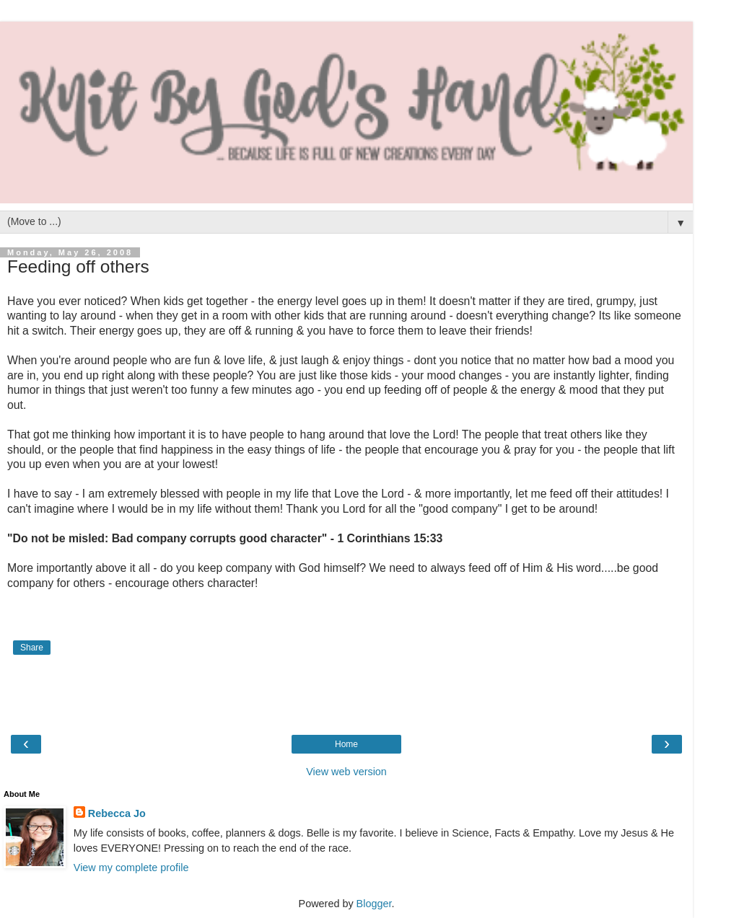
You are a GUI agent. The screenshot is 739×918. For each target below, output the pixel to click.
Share (31, 648)
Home (346, 744)
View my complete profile (131, 867)
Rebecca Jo (117, 813)
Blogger (374, 903)
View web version (346, 771)
